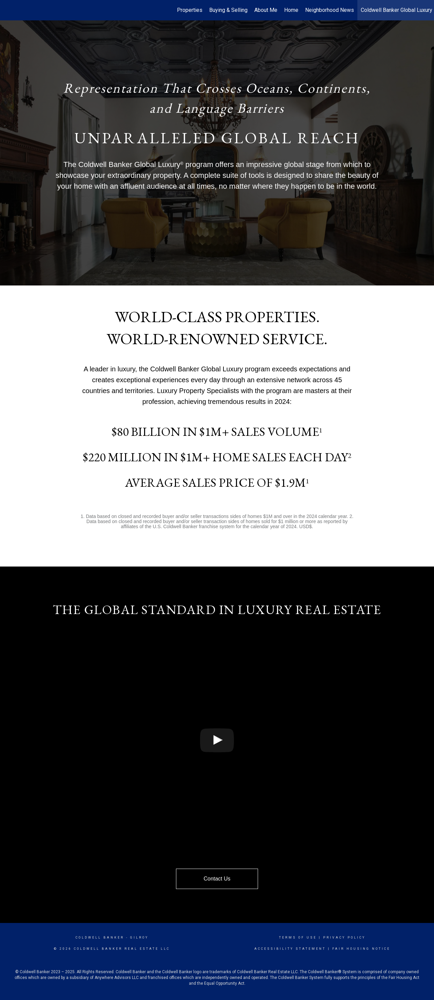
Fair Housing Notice (361, 948)
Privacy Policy (344, 937)
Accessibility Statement (290, 948)
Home (291, 10)
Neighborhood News (329, 10)
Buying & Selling (228, 10)
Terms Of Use (298, 937)
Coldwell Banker (100, 937)
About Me (265, 10)
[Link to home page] (8, 10)
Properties (189, 10)
